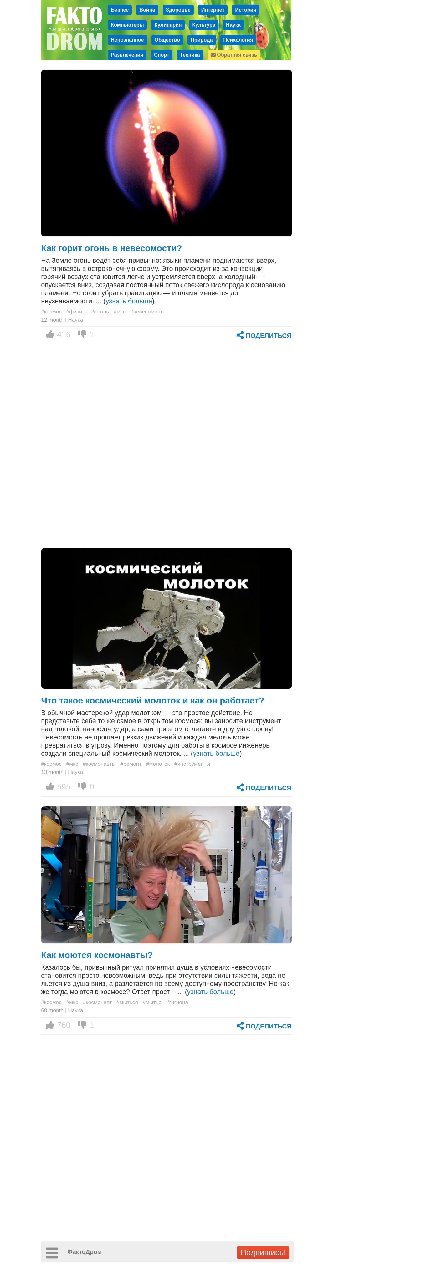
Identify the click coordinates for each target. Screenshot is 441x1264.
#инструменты (192, 764)
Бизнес (120, 10)
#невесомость (148, 311)
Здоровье (178, 10)
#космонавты (99, 764)
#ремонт (130, 764)
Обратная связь (234, 55)
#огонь (100, 311)
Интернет (213, 10)
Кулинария (168, 25)
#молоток (158, 764)
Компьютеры (127, 25)
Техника (190, 55)
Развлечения (127, 55)
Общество (167, 40)
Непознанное (127, 40)
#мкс (120, 311)
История (245, 10)
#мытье (152, 1002)
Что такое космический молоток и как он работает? (152, 700)
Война (147, 10)
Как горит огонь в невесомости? (111, 248)
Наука (233, 25)
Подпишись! (263, 1252)
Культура (203, 25)
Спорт (161, 55)
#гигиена (177, 1002)
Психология (238, 40)
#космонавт (97, 1002)
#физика (77, 311)
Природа (202, 40)
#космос (51, 311)
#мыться (127, 1002)
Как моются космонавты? (97, 955)
